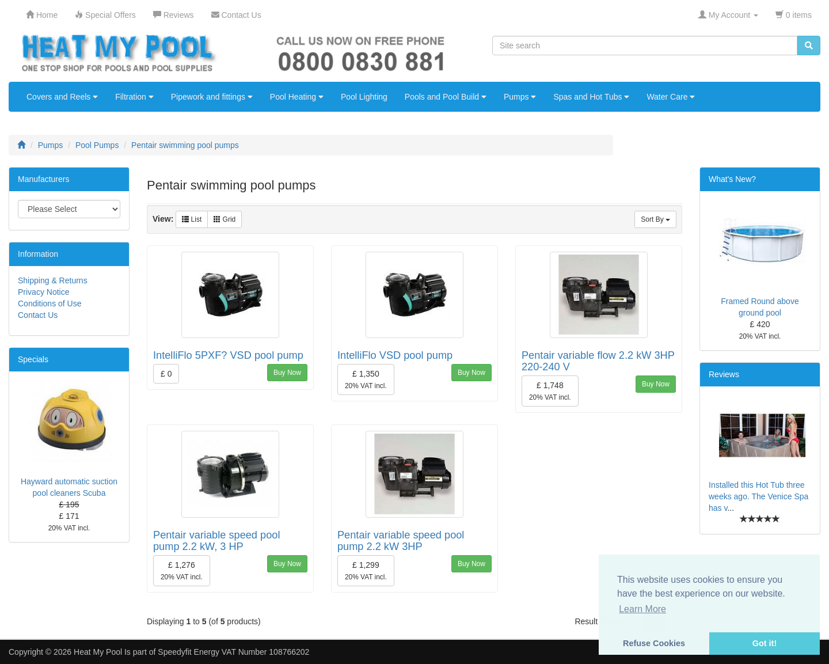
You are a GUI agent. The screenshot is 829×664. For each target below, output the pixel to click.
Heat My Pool (98, 652)
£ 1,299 (366, 570)
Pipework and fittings (212, 96)
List (191, 219)
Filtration (134, 96)
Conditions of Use (50, 303)
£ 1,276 (182, 570)
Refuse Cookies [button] (654, 643)
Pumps (520, 96)
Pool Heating (297, 96)
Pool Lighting (364, 96)
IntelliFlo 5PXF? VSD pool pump (228, 355)
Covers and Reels (62, 96)
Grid (224, 219)
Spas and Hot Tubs (591, 96)
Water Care (671, 96)
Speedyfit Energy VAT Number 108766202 (233, 652)
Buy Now (287, 373)
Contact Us (38, 315)
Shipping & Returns (53, 280)
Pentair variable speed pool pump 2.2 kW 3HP (400, 540)
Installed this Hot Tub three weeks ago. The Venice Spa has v (758, 496)
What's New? (732, 179)
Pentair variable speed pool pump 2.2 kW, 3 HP (216, 540)
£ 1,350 (366, 379)
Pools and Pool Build (445, 96)
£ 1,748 (550, 391)
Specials (33, 359)
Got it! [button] (764, 643)
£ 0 (166, 373)
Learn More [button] (642, 609)
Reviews (724, 374)
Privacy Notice (43, 292)
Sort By (655, 219)
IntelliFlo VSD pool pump (394, 355)
